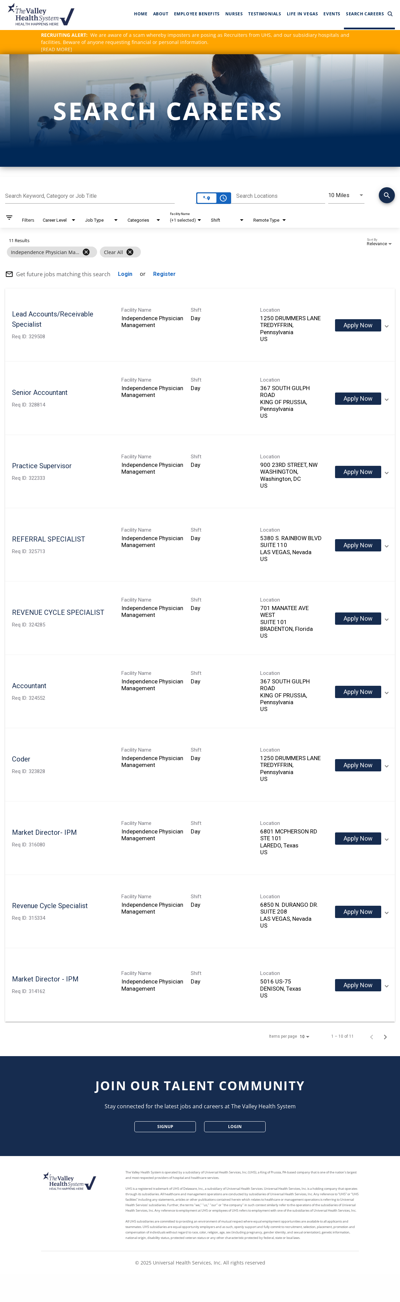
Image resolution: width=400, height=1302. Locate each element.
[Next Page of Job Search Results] (385, 1036)
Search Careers (369, 14)
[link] (200, 325)
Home (140, 14)
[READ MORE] (56, 49)
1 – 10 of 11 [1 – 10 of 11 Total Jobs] (342, 1036)
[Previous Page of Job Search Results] (371, 1036)
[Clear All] (130, 252)
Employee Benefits (197, 14)
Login (235, 1126)
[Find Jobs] (387, 196)
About (161, 14)
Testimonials (264, 14)
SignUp (165, 1126)
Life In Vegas (302, 14)
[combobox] (90, 195)
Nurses (234, 14)
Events (332, 14)
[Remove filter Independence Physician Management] (86, 252)
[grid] (187, 252)
